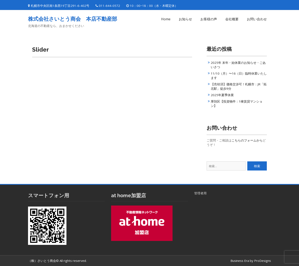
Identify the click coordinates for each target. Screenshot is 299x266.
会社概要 (232, 19)
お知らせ (185, 19)
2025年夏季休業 (222, 95)
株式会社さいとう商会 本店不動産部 (72, 19)
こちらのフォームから (247, 140)
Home (165, 19)
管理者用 (200, 193)
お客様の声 (208, 19)
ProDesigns (262, 261)
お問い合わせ (257, 19)
